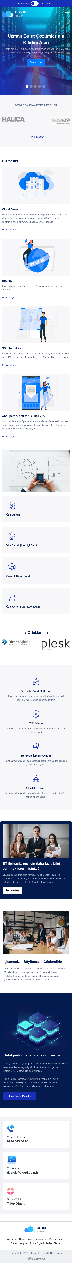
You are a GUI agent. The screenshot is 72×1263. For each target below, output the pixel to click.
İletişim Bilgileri (53, 1243)
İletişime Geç (12, 890)
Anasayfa (12, 1239)
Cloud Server (25, 1239)
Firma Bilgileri (37, 1243)
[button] (27, 86)
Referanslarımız (57, 1239)
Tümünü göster (36, 137)
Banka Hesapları (19, 1243)
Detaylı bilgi (36, 62)
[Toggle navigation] (66, 13)
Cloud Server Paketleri (20, 1096)
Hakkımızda (40, 1239)
